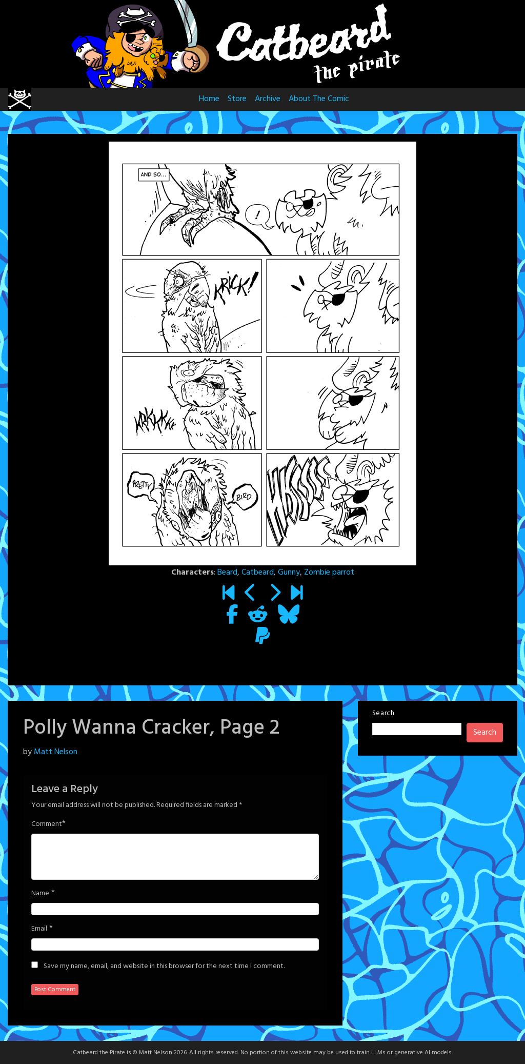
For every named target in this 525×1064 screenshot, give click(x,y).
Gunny (289, 572)
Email (39, 929)
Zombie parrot (329, 572)
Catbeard (257, 572)
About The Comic (319, 99)
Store (237, 99)
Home (209, 99)
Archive (267, 99)
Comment (46, 824)
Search (383, 713)
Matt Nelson (55, 752)
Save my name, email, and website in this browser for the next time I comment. (164, 966)
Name (40, 894)
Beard (227, 572)
